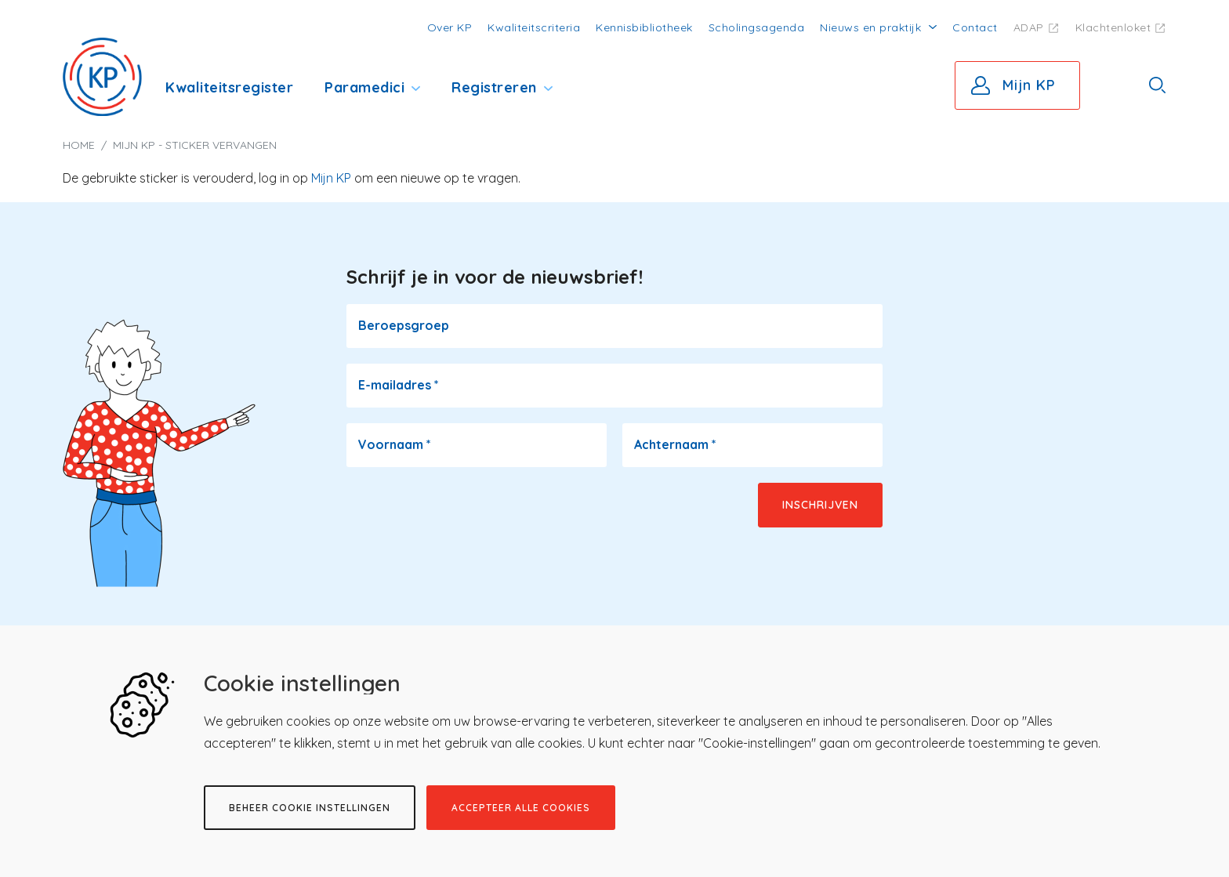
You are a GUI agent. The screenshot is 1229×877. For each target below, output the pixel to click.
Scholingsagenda (757, 27)
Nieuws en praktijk (870, 27)
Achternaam (675, 444)
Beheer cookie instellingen (309, 808)
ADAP (1028, 27)
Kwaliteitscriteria (534, 27)
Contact (975, 27)
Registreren (494, 87)
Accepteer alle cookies (520, 808)
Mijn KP (1029, 85)
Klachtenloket (1113, 27)
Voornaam (394, 444)
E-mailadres (398, 385)
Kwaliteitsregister (229, 87)
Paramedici (364, 87)
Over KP (450, 27)
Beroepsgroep (403, 325)
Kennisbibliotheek (644, 27)
